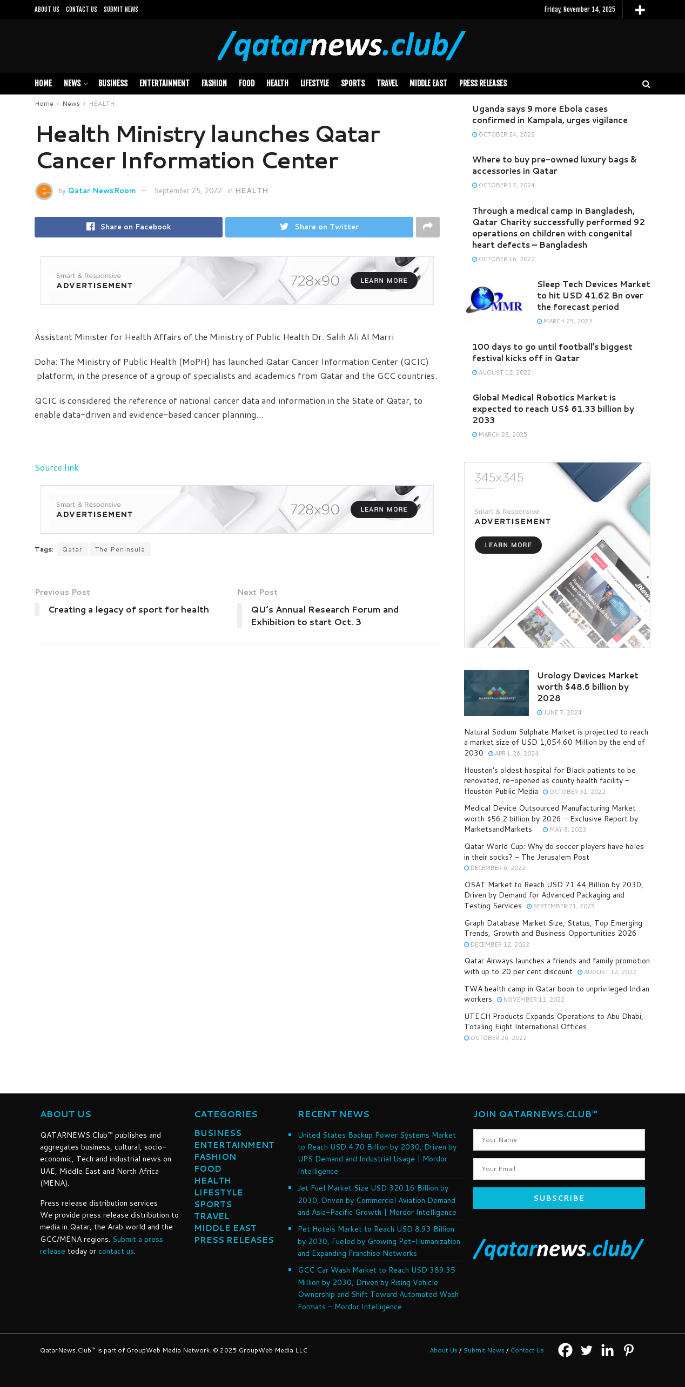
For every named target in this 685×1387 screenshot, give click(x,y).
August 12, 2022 (501, 372)
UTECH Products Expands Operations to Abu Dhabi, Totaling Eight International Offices (553, 1021)
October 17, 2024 (503, 185)
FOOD (246, 83)
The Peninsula (120, 549)
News (72, 83)
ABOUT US (47, 9)
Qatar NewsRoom (102, 190)
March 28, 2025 (499, 434)
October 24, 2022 (503, 134)
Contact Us (527, 1350)
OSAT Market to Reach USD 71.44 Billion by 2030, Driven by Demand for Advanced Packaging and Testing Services (553, 895)
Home (43, 83)
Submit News (484, 1350)
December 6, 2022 (495, 868)
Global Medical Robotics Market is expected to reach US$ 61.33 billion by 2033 (553, 409)
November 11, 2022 (531, 999)
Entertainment (164, 83)
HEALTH (277, 83)
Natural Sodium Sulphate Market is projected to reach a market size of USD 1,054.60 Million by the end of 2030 (556, 742)
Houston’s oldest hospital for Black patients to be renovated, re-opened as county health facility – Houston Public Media (550, 781)
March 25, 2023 (564, 321)
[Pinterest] (628, 1350)
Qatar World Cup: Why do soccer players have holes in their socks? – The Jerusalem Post (554, 851)
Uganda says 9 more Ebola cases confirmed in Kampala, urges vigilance (550, 114)
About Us (443, 1350)
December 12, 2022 (496, 944)
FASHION (214, 83)
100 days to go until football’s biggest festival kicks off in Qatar (552, 352)
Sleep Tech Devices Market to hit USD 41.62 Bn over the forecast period (593, 295)
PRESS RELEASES (483, 83)
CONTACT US (81, 9)
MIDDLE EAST (428, 83)
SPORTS (353, 83)
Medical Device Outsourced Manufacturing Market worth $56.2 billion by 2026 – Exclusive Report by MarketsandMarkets (551, 818)
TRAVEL (387, 83)
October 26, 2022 (495, 1038)
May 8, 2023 (564, 829)
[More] (639, 10)
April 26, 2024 (513, 753)
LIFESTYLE (314, 83)
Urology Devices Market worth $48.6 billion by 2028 (588, 687)
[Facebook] (565, 1350)
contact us (116, 1251)
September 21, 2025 (561, 906)
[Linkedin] (607, 1350)
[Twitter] (586, 1350)
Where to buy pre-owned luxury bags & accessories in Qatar (554, 165)
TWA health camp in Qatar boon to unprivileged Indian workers (556, 994)
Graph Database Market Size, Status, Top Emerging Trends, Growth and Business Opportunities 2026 (553, 928)
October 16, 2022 (503, 259)
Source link (57, 467)
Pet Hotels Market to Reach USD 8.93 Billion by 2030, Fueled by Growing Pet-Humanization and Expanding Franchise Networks (379, 1241)
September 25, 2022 (188, 190)
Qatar (72, 549)
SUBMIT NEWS (121, 9)
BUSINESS (112, 83)
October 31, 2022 (574, 791)
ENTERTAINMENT (234, 1145)
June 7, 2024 (559, 712)
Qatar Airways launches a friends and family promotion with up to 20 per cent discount (557, 966)
